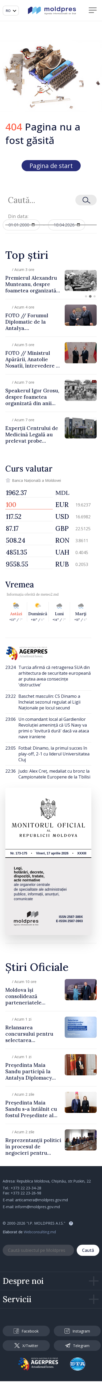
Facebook (26, 1331)
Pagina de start (51, 165)
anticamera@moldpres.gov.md (41, 1199)
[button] (86, 296)
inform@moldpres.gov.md (37, 1206)
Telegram (77, 1345)
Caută (88, 1250)
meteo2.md (50, 594)
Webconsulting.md (40, 1231)
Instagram (77, 1331)
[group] (51, 280)
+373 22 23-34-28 (26, 1187)
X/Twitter (26, 1345)
